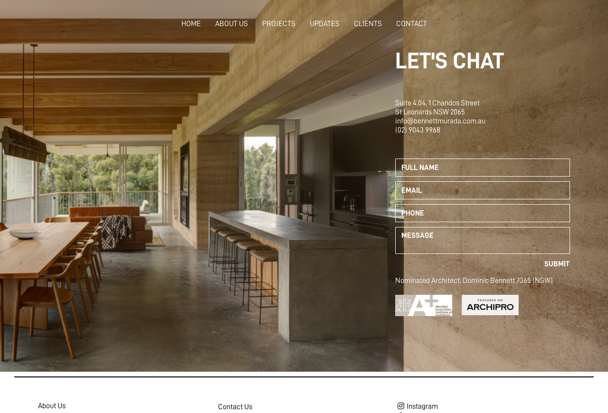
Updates (325, 24)
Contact (411, 24)
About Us (231, 24)
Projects (278, 24)
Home (191, 24)
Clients (368, 24)
